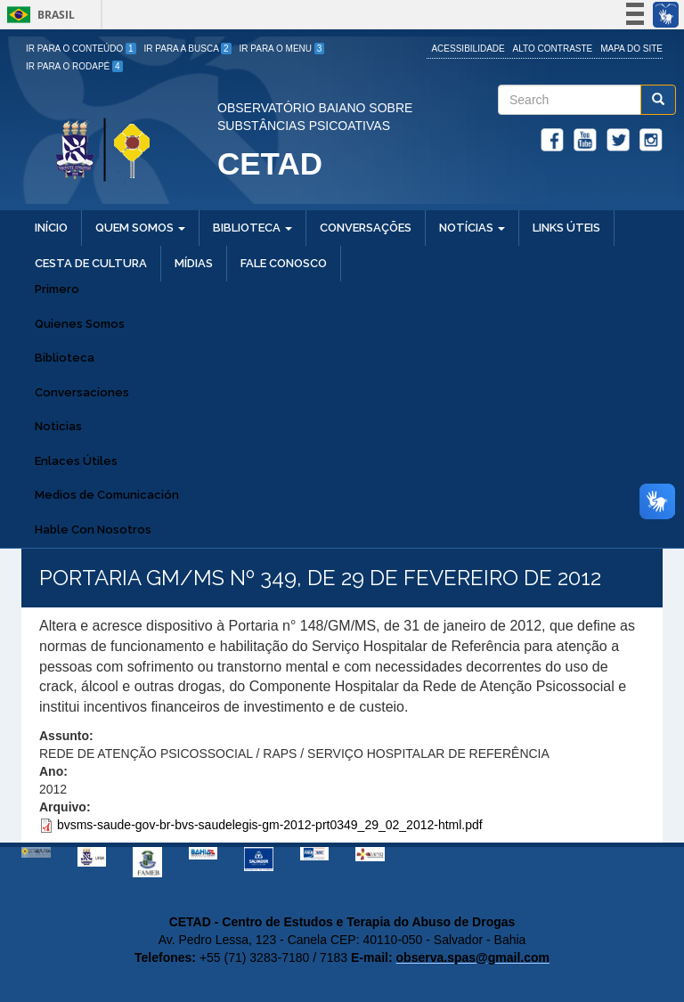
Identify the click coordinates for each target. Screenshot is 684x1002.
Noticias (58, 426)
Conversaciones (82, 392)
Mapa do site (631, 48)
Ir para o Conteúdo (81, 48)
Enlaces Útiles (76, 461)
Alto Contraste (553, 48)
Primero (57, 289)
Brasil (37, 14)
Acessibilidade (467, 48)
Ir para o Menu (282, 48)
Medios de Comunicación (107, 494)
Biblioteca (64, 357)
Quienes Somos (80, 323)
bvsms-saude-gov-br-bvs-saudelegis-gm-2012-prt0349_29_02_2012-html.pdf (270, 825)
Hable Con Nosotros (93, 529)
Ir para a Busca (188, 48)
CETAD (269, 163)
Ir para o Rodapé (74, 66)
